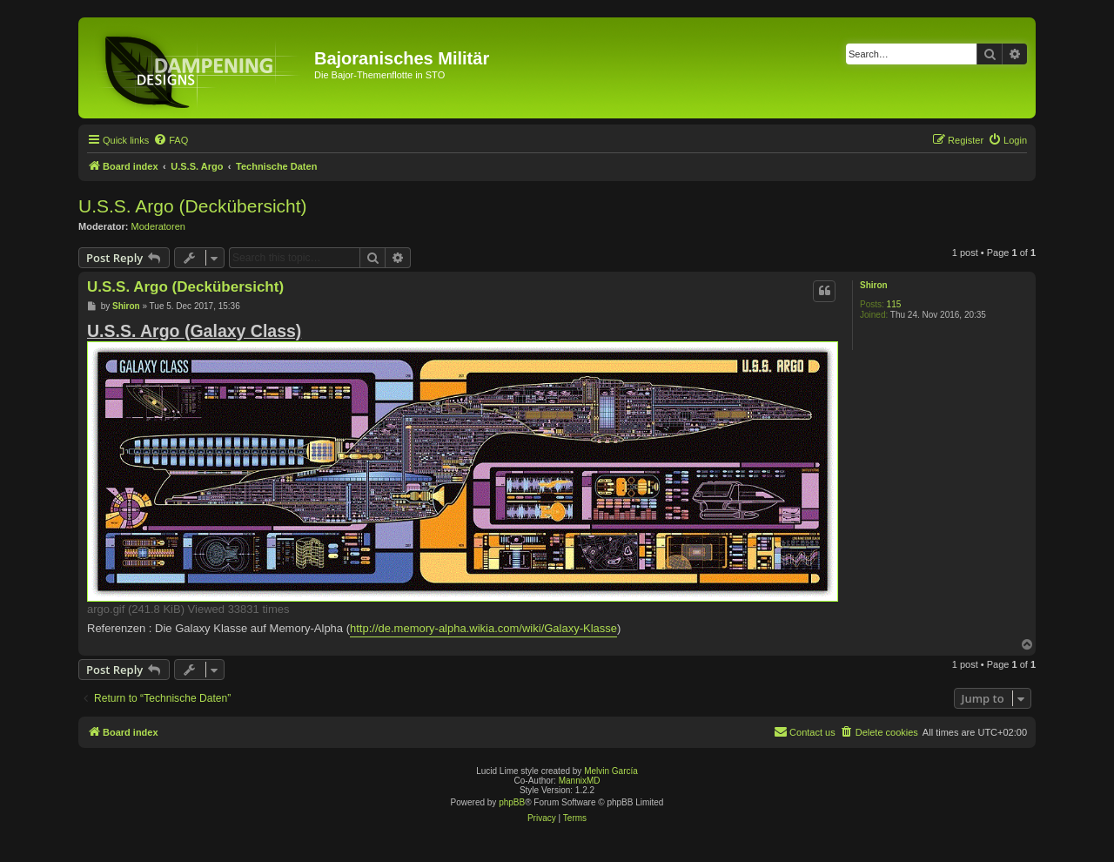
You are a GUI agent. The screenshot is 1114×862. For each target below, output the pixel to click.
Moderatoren (158, 226)
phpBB (512, 802)
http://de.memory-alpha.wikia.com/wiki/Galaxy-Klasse (483, 628)
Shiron (874, 285)
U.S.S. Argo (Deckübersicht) (192, 206)
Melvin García (611, 771)
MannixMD (580, 780)
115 (894, 304)
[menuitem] (170, 140)
